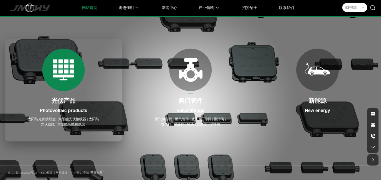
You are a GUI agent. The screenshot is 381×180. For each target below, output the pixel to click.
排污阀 (219, 119)
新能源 (317, 101)
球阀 (208, 119)
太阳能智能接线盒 (71, 124)
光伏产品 (64, 101)
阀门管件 (190, 101)
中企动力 (76, 172)
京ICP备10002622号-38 (22, 172)
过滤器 (201, 124)
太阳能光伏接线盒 (42, 119)
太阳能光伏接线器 (72, 119)
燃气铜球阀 (163, 119)
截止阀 (180, 124)
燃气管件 (182, 119)
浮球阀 (215, 124)
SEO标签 (47, 172)
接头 (190, 124)
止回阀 (197, 119)
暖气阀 (166, 124)
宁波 (86, 172)
